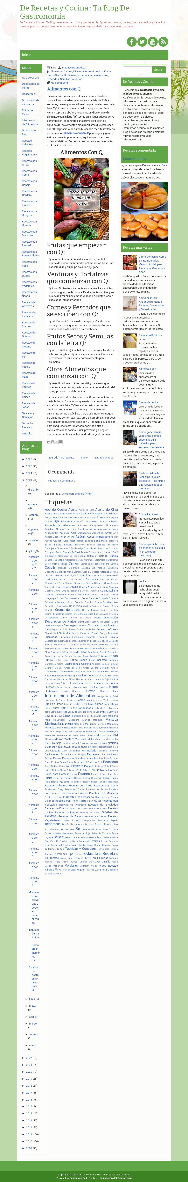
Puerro (49, 777)
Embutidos (85, 633)
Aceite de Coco (86, 510)
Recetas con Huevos (74, 793)
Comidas (89, 602)
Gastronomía (72, 663)
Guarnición (51, 671)
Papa (64, 754)
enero (32, 1045)
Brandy (67, 552)
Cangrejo (49, 560)
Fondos (63, 652)
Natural (75, 743)
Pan (78, 750)
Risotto (99, 824)
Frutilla (49, 659)
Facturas (59, 648)
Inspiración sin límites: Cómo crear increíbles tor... (34, 945)
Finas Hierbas (110, 648)
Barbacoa (113, 540)
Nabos (48, 743)
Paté (96, 758)
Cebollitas (50, 571)
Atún (63, 536)
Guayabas (80, 671)
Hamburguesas (72, 675)
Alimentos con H (34, 779)
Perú (100, 762)
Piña (106, 766)
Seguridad (84, 841)
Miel (115, 735)
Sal (78, 828)
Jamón (81, 700)
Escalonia (77, 637)
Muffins (92, 739)
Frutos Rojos (61, 660)
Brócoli (76, 552)
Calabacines (65, 556)
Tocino (78, 854)
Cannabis (59, 560)
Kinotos (76, 704)
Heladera (72, 683)
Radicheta (113, 781)
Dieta (48, 629)
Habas (48, 675)
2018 (29, 1085)
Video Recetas (108, 865)
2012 (29, 1127)
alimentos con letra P (76, 133)
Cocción (65, 587)
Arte (115, 532)
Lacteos (98, 703)
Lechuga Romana (86, 712)
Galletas (102, 659)
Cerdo (85, 571)
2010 (29, 1141)
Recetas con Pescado (80, 797)
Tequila (114, 849)
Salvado (107, 837)
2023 (29, 480)
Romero (108, 824)
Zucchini (57, 873)
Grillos (114, 668)
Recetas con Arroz (80, 785)
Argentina (97, 532)
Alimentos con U (34, 593)
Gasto (60, 664)
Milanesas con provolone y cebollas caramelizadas (34, 907)
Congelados (62, 606)
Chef (47, 579)
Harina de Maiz (84, 679)
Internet (64, 700)
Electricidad (51, 633)
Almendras (111, 525)
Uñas (91, 861)
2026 (29, 459)
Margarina (91, 723)
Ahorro (107, 517)
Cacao (107, 552)
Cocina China (53, 590)
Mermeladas (64, 735)
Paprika (72, 754)
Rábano (86, 781)
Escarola (90, 637)
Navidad (84, 743)
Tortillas (113, 858)
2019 (29, 1078)
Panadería (102, 750)
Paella (72, 750)
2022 (29, 1057)
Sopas (89, 845)
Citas (107, 583)
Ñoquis (110, 747)
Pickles (54, 766)
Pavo (106, 758)
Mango (86, 719)
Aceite (72, 510)
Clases (114, 583)
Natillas (66, 743)
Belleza (101, 544)
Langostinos (111, 704)
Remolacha (103, 820)
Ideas (115, 691)
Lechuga (72, 711)
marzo (33, 1023)
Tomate (54, 857)
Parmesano (93, 754)
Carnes (68, 71)
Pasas (114, 754)
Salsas (58, 837)
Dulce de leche (86, 629)
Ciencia (89, 583)
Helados (82, 683)
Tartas (60, 848)
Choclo (80, 579)
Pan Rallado (89, 750)
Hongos (103, 687)
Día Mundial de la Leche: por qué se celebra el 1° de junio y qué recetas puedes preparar (152, 481)
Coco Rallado (90, 598)
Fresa (86, 656)
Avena (71, 536)
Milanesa (49, 739)
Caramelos (100, 560)
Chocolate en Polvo (54, 583)
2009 (29, 1148)
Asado (56, 537)
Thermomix (60, 854)
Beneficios (113, 544)
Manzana (67, 723)
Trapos (56, 861)
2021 (29, 1064)
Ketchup (68, 704)
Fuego (92, 660)
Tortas (104, 857)
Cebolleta (112, 567)
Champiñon (84, 575)
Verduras (76, 79)
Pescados (53, 79)
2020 (29, 1071)
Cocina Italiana (109, 590)
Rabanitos (76, 781)
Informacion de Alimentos (92, 75)
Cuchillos (93, 613)
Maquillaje (79, 724)
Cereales (94, 571)
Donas (72, 629)
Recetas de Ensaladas (103, 804)
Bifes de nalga (76, 548)
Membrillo (91, 731)
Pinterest (99, 766)
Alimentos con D (34, 837)
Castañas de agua (90, 564)
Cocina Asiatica (109, 587)
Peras (63, 762)
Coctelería (103, 598)
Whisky (66, 869)
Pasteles (80, 758)
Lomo (104, 716)
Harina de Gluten (66, 679)
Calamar (92, 556)
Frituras (102, 656)
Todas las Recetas (100, 853)
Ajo (56, 521)
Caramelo (88, 560)
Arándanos (84, 532)
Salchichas (96, 829)
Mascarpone (77, 727)
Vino (58, 869)
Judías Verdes (103, 700)
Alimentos (56, 71)
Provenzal (96, 774)
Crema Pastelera (109, 610)
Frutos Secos (55, 75)
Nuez (59, 746)
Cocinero (70, 598)
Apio (74, 532)
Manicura (97, 720)
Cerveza (114, 572)
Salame (86, 829)
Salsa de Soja (82, 833)
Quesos (64, 781)
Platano (55, 770)
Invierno (72, 700)
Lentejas (113, 711)
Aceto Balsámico (62, 517)
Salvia (115, 837)
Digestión (56, 629)
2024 (29, 473)
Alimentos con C (34, 852)
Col (46, 602)
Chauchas (97, 575)
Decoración (111, 617)
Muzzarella (112, 739)
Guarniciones (66, 671)
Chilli (71, 579)
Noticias (102, 743)
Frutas (108, 71)
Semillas (65, 79)
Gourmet (49, 668)
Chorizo (68, 583)
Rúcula (64, 829)
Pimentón (64, 766)
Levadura (50, 715)
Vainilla (106, 861)
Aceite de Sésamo (55, 513)
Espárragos (51, 640)
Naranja (56, 742)
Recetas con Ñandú (55, 797)
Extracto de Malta (83, 644)
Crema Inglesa (90, 610)
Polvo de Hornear (107, 770)
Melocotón (73, 731)
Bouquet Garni (53, 552)
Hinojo (66, 687)
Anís (115, 529)
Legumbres (102, 711)
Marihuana (112, 724)
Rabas (94, 781)
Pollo (79, 770)
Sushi (97, 845)
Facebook (49, 648)
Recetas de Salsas (70, 816)
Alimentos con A (34, 881)
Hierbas (49, 687)
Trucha (64, 861)
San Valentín (52, 841)
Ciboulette (79, 583)
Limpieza (76, 716)
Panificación (52, 754)
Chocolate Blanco (109, 579)
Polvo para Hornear (57, 774)
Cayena (114, 564)
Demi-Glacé (84, 621)
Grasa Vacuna (90, 668)
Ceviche (48, 575)
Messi (83, 735)
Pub (116, 774)
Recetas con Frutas (97, 789)
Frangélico (113, 652)
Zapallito (113, 869)
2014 (29, 1113)
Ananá (98, 529)
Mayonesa (102, 727)
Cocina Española (71, 590)
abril (31, 1016)
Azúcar (80, 536)
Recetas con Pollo (66, 800)
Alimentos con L (34, 725)
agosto (33, 540)
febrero (33, 1034)
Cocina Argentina (89, 587)
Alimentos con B (34, 866)
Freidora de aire (72, 656)
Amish (81, 529)
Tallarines (50, 848)
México (91, 735)
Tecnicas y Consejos (80, 849)
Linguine (86, 716)
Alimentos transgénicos (90, 525)
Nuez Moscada (71, 746)
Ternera (48, 854)
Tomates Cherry (82, 858)
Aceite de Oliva (106, 510)
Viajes (94, 866)
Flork (47, 652)
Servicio (104, 841)
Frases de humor (54, 656)
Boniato (113, 548)
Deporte (48, 625)
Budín (84, 552)
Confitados (50, 606)
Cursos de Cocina (80, 617)
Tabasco (106, 845)
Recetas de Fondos (57, 808)
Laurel (55, 708)
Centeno (77, 572)
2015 (29, 1106)
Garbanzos (50, 664)
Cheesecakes (110, 575)
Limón (67, 716)
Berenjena (50, 548)
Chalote (58, 575)
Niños (93, 743)
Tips (70, 854)
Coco (78, 598)
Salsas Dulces (72, 837)
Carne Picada (60, 563)
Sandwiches (65, 841)
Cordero (87, 606)
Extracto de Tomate (106, 644)
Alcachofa (79, 521)
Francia (103, 652)
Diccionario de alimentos (88, 71)
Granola (59, 668)
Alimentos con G (34, 794)
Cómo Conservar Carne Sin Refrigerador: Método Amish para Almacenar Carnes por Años (152, 264)
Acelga (48, 517)
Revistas (89, 824)
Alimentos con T (34, 608)
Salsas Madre (88, 837)
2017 (29, 1092)
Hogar (85, 687)
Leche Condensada (81, 708)
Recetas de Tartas (95, 816)
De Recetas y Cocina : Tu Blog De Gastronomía (75, 12)
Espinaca (63, 640)
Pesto (47, 766)
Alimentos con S (34, 622)
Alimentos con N (34, 695)
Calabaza (79, 556)
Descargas (70, 625)
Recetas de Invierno (98, 808)
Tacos (115, 845)
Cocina (74, 586)
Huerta (64, 691)
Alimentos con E (34, 823)
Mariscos (50, 727)
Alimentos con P (34, 666)
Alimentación (53, 525)
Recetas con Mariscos (103, 793)
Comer (70, 602)
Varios (48, 866)
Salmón (107, 829)
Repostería (53, 824)
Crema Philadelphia (54, 614)
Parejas (82, 754)
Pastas (57, 758)
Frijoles (93, 656)
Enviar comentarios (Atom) (77, 493)
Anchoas (107, 529)
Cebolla (50, 568)
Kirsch (84, 704)
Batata (57, 544)
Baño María (100, 540)
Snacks (66, 845)
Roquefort (49, 829)
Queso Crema (82, 778)
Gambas (113, 660)
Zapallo (48, 873)
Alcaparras (91, 521)
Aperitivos (64, 533)
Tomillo (95, 857)
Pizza (48, 770)
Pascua (48, 758)
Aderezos (77, 517)
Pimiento (89, 766)
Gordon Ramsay (110, 664)
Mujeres (100, 739)
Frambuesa (93, 652)
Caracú (79, 560)
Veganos (58, 865)
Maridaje (102, 724)
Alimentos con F (34, 808)
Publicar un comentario (61, 480)
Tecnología (103, 848)
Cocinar (60, 598)
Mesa (75, 735)
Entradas (65, 637)
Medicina (113, 727)
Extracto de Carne (63, 644)
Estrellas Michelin (99, 641)
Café (115, 552)
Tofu (47, 858)
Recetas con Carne (106, 785)
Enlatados (113, 633)
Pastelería (68, 758)
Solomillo (81, 845)
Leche (64, 708)
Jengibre (90, 700)
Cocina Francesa (90, 590)
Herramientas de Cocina (103, 683)
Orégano (55, 750)
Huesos (76, 691)
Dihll (65, 629)
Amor (89, 529)
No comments (59, 82)
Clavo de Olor (53, 587)
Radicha (103, 781)
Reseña (65, 824)
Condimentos (110, 602)
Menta (102, 731)
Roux (57, 829)
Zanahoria (101, 869)
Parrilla (106, 754)
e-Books (113, 629)
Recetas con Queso (90, 800)
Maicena (113, 715)
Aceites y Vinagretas (93, 513)
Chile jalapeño (59, 579)
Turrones (82, 861)
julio (31, 551)
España (114, 637)
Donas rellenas (134, 159)
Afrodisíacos (90, 517)
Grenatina (105, 668)
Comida (79, 602)
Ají (112, 517)
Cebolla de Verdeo (93, 567)
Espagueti (102, 637)
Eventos (48, 644)
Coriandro (96, 606)
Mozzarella (81, 739)
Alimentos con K (34, 739)
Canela (114, 555)
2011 (29, 1134)
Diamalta (82, 625)
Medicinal (49, 731)
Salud (99, 837)
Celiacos (61, 571)
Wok (73, 869)
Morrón (59, 739)
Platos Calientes (68, 770)
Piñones (114, 766)
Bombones (103, 548)
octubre (34, 514)
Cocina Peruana (99, 594)
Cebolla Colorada (68, 567)
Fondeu (54, 652)
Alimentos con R (34, 637)
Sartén (75, 841)
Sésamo (113, 841)
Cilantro (98, 583)
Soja (73, 845)
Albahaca (66, 521)
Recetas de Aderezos (72, 804)
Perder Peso (73, 762)
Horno (113, 687)
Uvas (97, 861)
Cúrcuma (113, 614)
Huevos (90, 691)
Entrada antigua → (106, 457)
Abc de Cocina (56, 510)
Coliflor (52, 602)
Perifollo (92, 762)
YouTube (89, 869)
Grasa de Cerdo (73, 668)
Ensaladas (51, 636)
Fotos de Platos (78, 652)
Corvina (106, 606)
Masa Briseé (63, 727)
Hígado (58, 687)
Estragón (84, 640)
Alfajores (113, 521)
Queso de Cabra (100, 778)
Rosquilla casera (149, 514)
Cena (70, 571)
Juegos (114, 700)
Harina (86, 675)
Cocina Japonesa (55, 594)
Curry (64, 617)
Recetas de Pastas (66, 812)
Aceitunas (112, 513)
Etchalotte (113, 641)
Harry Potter (60, 683)
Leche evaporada (59, 712)
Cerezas (104, 571)
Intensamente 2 (52, 700)
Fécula (68, 648)
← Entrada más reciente (60, 457)
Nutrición (94, 747)
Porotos (73, 774)
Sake (72, 829)
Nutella (85, 746)
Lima (59, 715)
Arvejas (48, 537)
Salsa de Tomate (101, 833)
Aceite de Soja (73, 513)
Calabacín (50, 556)
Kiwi (90, 704)
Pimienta (77, 766)
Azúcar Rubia (60, 540)
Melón (82, 731)
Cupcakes (103, 614)
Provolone (107, 774)
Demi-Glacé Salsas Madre (105, 622)
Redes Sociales (71, 820)
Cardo (48, 564)
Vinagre (49, 869)
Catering (105, 564)
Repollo (114, 820)
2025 (29, 466)
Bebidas (91, 544)
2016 (29, 1099)
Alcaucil (103, 521)
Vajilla (114, 861)
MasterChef (89, 727)
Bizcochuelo (90, 548)
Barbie (48, 544)
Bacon (72, 540)
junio (32, 998)
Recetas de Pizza (89, 812)
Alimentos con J (34, 754)
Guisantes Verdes (107, 671)
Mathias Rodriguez (73, 67)
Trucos (73, 861)
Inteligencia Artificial (107, 696)
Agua (100, 517)
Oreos (65, 750)
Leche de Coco (101, 708)
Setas (47, 845)
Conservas (75, 606)
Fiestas (88, 648)
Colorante (61, 602)
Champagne (70, 575)
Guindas (91, 671)
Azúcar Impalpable (98, 536)
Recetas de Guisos (78, 808)
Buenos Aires (96, 552)
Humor (104, 691)
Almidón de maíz (66, 529)
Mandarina (74, 720)
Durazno (101, 629)
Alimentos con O (34, 681)
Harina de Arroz (99, 675)
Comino (98, 602)
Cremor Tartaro (72, 614)
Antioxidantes (51, 533)
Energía (103, 633)
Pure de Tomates (63, 778)
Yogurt (80, 869)
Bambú (79, 540)
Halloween (58, 675)
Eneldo (95, 633)
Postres (84, 774)
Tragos (48, 861)
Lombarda (96, 716)
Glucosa (96, 664)
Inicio (26, 55)
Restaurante (77, 824)
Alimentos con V (34, 579)
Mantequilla (53, 724)
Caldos (103, 555)
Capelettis (70, 560)
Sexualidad (56, 845)
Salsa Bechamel (64, 833)
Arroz (108, 532)
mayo (32, 1005)
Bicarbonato (62, 548)
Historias (76, 687)
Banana (88, 540)
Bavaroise (79, 544)
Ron (116, 824)
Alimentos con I (148, 368)
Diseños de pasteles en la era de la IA (34, 979)
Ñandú (103, 746)
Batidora (68, 544)
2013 (29, 1120)
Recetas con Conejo (54, 789)
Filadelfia (97, 648)
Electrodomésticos (69, 633)
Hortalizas (70, 75)
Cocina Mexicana (78, 594)
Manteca (111, 719)
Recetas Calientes (56, 785)
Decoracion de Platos (61, 621)
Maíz (47, 719)
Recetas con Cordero (75, 789)
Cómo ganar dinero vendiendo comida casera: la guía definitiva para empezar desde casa (151, 440)
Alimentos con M (34, 710)
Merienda (50, 735)
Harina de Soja (101, 679)
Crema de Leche (68, 610)
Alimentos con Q (64, 89)
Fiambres (78, 648)
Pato (101, 758)
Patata (89, 758)
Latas (47, 708)
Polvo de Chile (90, 770)
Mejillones (61, 731)
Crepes (83, 614)
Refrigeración (88, 820)
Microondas (104, 735)
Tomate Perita (65, 858)
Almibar (49, 529)
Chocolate (92, 579)
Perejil (83, 762)
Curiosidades (51, 617)
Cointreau (113, 598)
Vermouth (84, 866)
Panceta (113, 750)
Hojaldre (93, 687)
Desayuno (58, 625)
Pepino (55, 762)
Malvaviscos (59, 720)
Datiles (97, 617)
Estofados (74, 641)
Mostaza (69, 739)
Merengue (112, 731)
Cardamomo (112, 560)
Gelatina (86, 663)
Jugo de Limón (54, 703)
